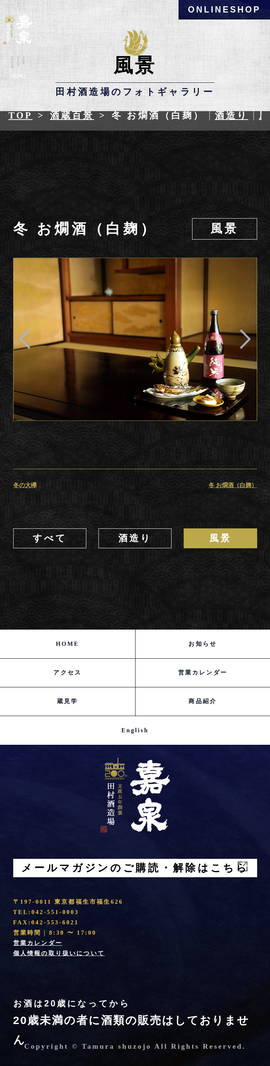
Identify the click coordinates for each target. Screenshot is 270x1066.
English (135, 730)
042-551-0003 (55, 912)
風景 (224, 228)
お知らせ (202, 644)
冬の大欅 (25, 485)
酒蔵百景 (72, 115)
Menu (18, 69)
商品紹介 (202, 701)
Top (20, 115)
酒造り (231, 115)
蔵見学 (67, 701)
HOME (67, 644)
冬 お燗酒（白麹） (233, 485)
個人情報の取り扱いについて (59, 953)
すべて (50, 538)
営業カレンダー (202, 672)
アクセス (67, 672)
